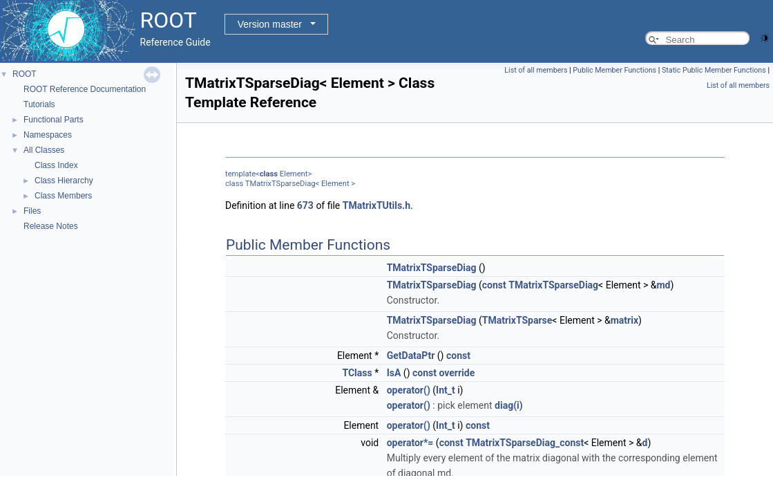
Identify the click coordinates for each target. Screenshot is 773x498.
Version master (270, 24)
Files (32, 211)
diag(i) (509, 405)
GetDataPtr (411, 355)
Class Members (63, 196)
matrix (624, 320)
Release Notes (50, 226)
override (457, 372)
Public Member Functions (614, 70)
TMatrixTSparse (517, 320)
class (269, 173)
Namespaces (47, 135)
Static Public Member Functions (714, 70)
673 (305, 205)
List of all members (535, 70)
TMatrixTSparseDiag (432, 267)
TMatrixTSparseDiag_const (525, 442)
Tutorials (39, 104)
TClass (357, 372)
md (663, 284)
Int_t (445, 390)
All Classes (43, 150)
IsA (394, 372)
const (494, 284)
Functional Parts (53, 119)
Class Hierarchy (64, 180)
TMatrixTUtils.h (376, 205)
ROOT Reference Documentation (84, 89)
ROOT (24, 74)
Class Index (56, 165)
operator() (408, 390)
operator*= (410, 442)
